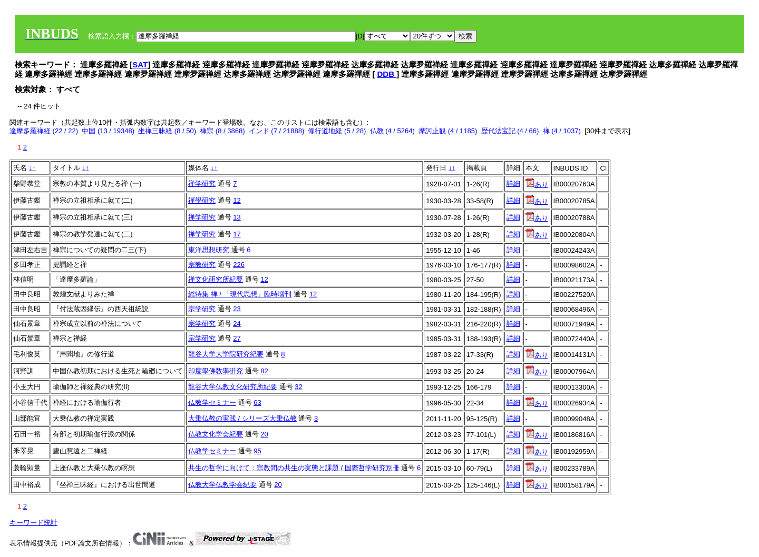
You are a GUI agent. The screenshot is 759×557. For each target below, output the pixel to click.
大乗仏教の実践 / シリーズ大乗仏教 (242, 418)
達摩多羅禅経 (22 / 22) (43, 131)
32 (298, 387)
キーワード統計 (33, 522)
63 (257, 402)
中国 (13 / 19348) (108, 131)
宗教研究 (202, 264)
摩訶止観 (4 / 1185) (448, 131)
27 (236, 338)
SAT (140, 64)
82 (264, 371)
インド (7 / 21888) (277, 131)
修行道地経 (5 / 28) (337, 131)
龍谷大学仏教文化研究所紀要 (232, 387)
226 (239, 264)
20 (264, 434)
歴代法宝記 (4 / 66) (510, 131)
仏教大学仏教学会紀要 (222, 485)
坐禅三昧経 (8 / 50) (167, 131)
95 (257, 451)
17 (236, 234)
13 (236, 217)
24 (236, 323)
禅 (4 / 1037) (562, 131)
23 (236, 309)
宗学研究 (202, 309)
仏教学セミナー (212, 402)
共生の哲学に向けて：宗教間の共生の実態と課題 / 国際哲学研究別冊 (294, 468)
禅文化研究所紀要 (215, 279)
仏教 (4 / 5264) (392, 131)
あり (537, 184)
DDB (387, 73)
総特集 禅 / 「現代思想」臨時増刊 (239, 294)
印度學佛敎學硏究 (215, 371)
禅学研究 (202, 183)
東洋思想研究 (208, 250)
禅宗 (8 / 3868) (222, 131)
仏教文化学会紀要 (215, 434)
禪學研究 (202, 200)
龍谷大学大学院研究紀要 (226, 354)
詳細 (513, 183)
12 (236, 200)
